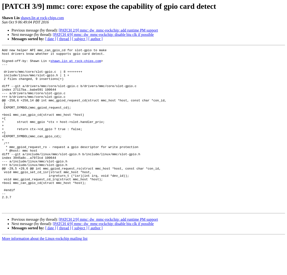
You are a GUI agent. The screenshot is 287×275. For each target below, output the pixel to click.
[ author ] (95, 39)
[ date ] (50, 39)
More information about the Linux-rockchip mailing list (44, 271)
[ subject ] (79, 39)
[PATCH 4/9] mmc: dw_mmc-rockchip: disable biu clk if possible (103, 35)
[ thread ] (64, 39)
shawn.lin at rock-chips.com (42, 18)
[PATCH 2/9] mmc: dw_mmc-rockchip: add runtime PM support (108, 30)
